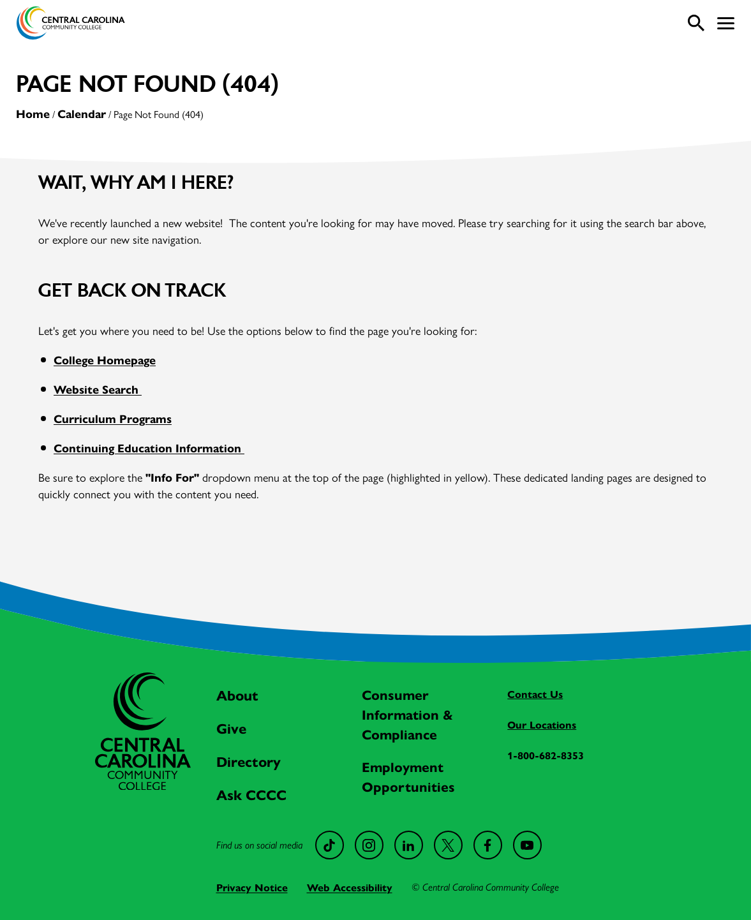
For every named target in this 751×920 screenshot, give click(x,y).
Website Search (98, 389)
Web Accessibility (349, 887)
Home (33, 113)
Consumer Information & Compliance (407, 714)
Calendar (81, 113)
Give (231, 728)
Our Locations (541, 724)
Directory (248, 761)
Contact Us (535, 693)
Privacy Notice (252, 887)
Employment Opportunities (408, 776)
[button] (725, 23)
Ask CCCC (251, 794)
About (237, 695)
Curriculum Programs (113, 418)
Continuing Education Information (149, 448)
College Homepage (105, 359)
